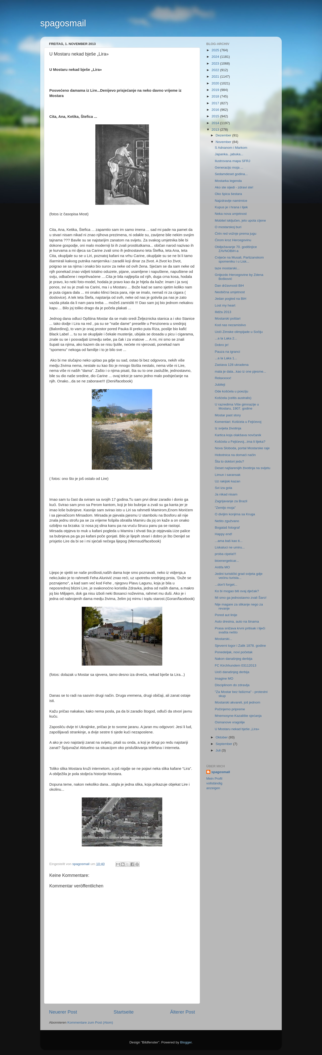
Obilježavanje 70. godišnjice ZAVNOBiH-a (236, 249)
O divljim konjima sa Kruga (235, 514)
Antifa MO (222, 567)
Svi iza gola (223, 488)
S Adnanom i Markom (231, 147)
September (224, 744)
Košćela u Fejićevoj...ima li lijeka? (240, 441)
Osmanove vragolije (230, 722)
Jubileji (220, 384)
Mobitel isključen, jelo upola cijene (240, 220)
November (224, 142)
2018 (216, 96)
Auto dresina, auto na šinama (237, 621)
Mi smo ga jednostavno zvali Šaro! (241, 597)
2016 (216, 110)
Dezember (224, 135)
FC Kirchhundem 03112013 (235, 665)
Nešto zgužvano (227, 521)
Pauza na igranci (227, 352)
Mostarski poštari (227, 318)
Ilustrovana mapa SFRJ (232, 161)
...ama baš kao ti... (229, 541)
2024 (216, 57)
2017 (216, 103)
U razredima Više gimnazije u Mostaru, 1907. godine (237, 406)
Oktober (222, 737)
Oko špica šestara (228, 194)
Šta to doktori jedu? (229, 461)
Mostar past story (228, 415)
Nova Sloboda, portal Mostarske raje (242, 448)
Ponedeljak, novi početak (234, 652)
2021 (216, 76)
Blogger (186, 1042)
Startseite (123, 1012)
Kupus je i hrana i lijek (231, 207)
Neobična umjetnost (230, 292)
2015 (216, 116)
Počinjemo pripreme (230, 709)
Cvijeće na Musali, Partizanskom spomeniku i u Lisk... (239, 259)
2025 (216, 50)
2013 (216, 129)
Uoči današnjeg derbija (232, 672)
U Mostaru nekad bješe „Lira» (237, 729)
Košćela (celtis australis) (233, 398)
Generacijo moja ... (229, 167)
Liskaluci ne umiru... (230, 547)
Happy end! (223, 534)
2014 (216, 123)
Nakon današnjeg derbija (233, 659)
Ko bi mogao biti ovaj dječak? (237, 591)
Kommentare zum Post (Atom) (90, 1022)
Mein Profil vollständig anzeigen (214, 783)
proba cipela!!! (225, 554)
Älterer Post (182, 1012)
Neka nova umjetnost (231, 214)
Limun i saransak (227, 475)
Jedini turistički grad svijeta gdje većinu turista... (239, 576)
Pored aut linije (226, 615)
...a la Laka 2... (226, 338)
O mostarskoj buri (228, 227)
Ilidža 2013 (223, 312)
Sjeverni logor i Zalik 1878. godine (240, 645)
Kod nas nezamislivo (230, 325)
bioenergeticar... (227, 561)
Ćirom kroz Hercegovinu (233, 240)
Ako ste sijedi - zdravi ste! (234, 187)
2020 (216, 83)
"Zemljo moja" (225, 508)
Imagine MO (224, 678)
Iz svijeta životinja (228, 428)
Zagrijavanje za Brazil (231, 501)
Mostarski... (223, 639)
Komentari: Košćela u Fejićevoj (238, 422)
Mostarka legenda (228, 181)
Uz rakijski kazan (227, 481)
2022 (216, 70)
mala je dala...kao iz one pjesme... (240, 371)
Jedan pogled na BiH (230, 298)
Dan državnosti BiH (229, 285)
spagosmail (63, 23)
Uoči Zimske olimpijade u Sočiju (239, 332)
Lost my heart (225, 305)
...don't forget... (226, 584)
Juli (219, 750)
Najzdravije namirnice (231, 201)
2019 (216, 90)
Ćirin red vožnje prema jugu (235, 233)
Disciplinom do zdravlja (232, 685)
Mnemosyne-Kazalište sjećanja (238, 716)
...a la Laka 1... (226, 358)
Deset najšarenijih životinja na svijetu (242, 468)
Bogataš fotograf (227, 527)
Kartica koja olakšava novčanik (238, 435)
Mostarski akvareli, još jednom (237, 702)
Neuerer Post (63, 1012)
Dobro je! (222, 345)
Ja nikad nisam (226, 494)
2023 (216, 63)
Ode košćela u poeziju (231, 391)
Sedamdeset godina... (231, 174)
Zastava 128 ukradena (232, 365)
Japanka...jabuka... (229, 154)
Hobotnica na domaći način (235, 455)
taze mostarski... (227, 268)
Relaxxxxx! (223, 378)
